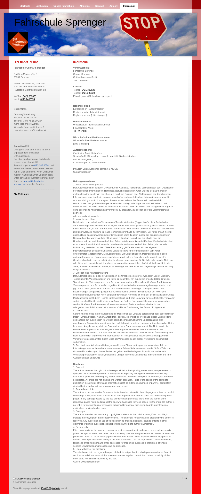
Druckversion (21, 478)
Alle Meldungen (21, 194)
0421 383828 (29, 96)
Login (185, 478)
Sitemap (35, 478)
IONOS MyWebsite (50, 488)
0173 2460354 (27, 99)
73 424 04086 (80, 131)
